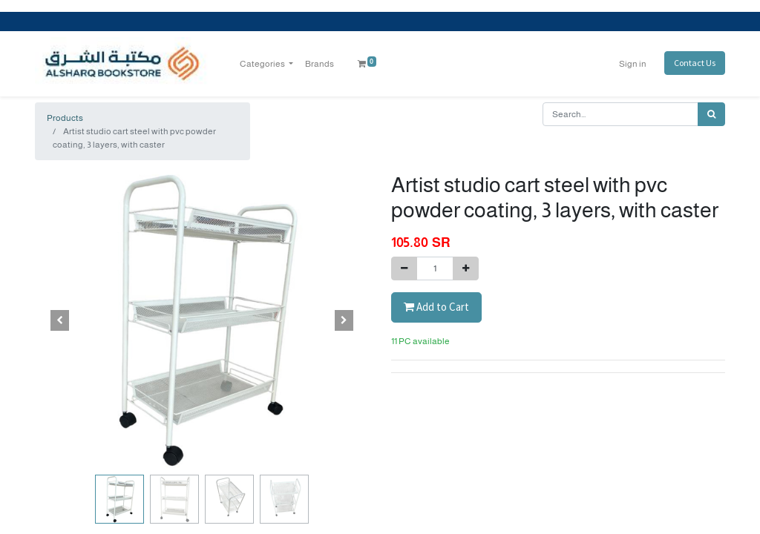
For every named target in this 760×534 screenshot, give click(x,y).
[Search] (711, 114)
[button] (60, 320)
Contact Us (694, 62)
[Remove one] (404, 268)
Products (65, 118)
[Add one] (466, 268)
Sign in (632, 64)
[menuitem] (319, 63)
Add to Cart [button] (436, 307)
